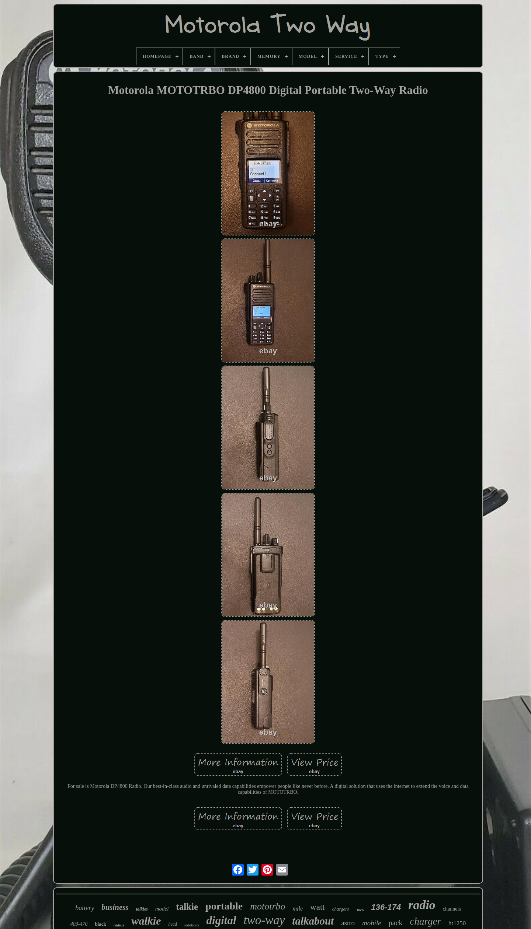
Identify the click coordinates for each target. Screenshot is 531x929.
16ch (360, 910)
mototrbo (267, 906)
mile (298, 908)
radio (421, 905)
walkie (146, 921)
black (100, 924)
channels (452, 909)
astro (348, 923)
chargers (340, 909)
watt (317, 907)
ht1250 (457, 923)
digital (221, 920)
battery (84, 908)
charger (425, 921)
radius (119, 925)
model (162, 909)
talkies (142, 909)
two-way (264, 920)
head (172, 924)
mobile (371, 923)
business (115, 907)
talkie (187, 907)
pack (396, 923)
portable (224, 906)
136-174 (386, 907)
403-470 (79, 924)
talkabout (313, 921)
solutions (191, 925)
